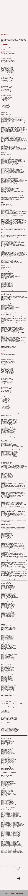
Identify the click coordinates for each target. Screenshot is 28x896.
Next (2, 854)
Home (6, 893)
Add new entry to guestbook (21, 47)
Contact (21, 893)
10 (25, 854)
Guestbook (15, 893)
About (10, 893)
